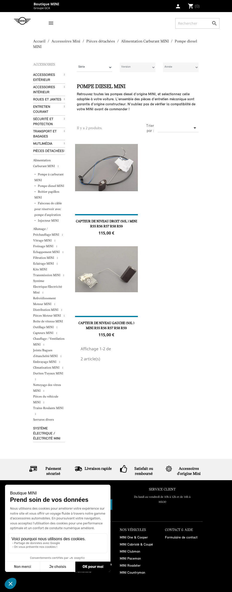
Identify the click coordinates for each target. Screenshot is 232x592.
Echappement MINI (47, 252)
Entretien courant (41, 109)
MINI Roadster (130, 566)
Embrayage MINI (45, 362)
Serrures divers (43, 419)
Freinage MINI (43, 246)
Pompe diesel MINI (51, 186)
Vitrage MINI (42, 240)
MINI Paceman (130, 559)
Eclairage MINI (44, 263)
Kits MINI (40, 269)
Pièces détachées (48, 151)
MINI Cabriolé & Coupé (136, 545)
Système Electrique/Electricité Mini (47, 286)
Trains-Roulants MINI (48, 408)
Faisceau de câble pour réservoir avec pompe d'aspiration (48, 209)
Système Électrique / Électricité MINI (46, 433)
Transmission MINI (47, 275)
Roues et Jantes (47, 100)
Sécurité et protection (43, 121)
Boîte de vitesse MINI (48, 321)
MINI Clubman (130, 552)
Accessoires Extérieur (44, 77)
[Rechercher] (197, 23)
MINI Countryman (132, 573)
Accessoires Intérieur (44, 89)
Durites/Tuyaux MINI (48, 373)
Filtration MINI (44, 258)
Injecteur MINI (48, 220)
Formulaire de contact (181, 537)
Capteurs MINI (43, 333)
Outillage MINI (43, 327)
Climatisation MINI (46, 367)
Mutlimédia (42, 144)
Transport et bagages (44, 134)
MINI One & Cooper (134, 537)
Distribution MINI (46, 310)
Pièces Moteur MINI (47, 315)
